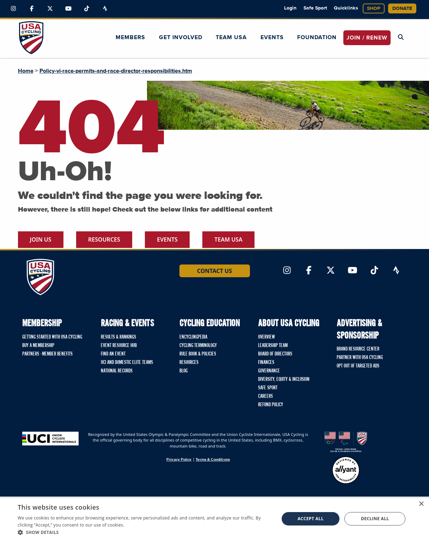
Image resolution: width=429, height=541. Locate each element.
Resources (104, 239)
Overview (266, 337)
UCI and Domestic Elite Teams (127, 362)
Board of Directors (275, 354)
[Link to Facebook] (31, 9)
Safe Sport (315, 8)
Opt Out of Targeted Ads (358, 366)
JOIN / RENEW (367, 38)
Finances (266, 362)
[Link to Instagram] (13, 9)
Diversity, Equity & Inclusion (284, 379)
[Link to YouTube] (68, 9)
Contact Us (214, 271)
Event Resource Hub (119, 345)
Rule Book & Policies (197, 354)
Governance (269, 371)
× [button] (421, 504)
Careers (265, 396)
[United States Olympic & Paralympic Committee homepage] (345, 442)
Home (25, 71)
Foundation (317, 37)
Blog (183, 371)
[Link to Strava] (105, 9)
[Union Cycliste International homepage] (50, 438)
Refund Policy (270, 404)
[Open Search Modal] (400, 37)
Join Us (40, 239)
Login (290, 8)
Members (130, 37)
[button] (144, 532)
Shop (373, 8)
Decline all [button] (375, 519)
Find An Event (113, 354)
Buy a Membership (38, 345)
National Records (117, 371)
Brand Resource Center (358, 349)
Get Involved (180, 37)
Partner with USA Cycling (360, 357)
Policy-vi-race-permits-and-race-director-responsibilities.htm (115, 71)
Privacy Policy (178, 459)
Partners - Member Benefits (47, 354)
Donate (402, 8)
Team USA (231, 37)
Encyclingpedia (193, 337)
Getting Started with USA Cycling (52, 337)
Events (272, 37)
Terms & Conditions (212, 459)
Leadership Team (273, 345)
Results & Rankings (118, 337)
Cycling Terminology (198, 345)
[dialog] (214, 519)
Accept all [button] (311, 519)
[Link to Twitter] (50, 9)
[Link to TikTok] (86, 9)
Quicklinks (346, 8)
